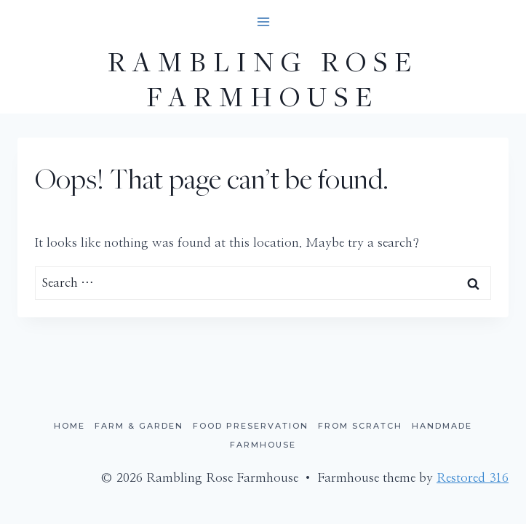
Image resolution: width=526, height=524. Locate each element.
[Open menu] (263, 21)
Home (69, 426)
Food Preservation (250, 426)
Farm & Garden (139, 426)
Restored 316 (473, 478)
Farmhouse (263, 445)
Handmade (442, 426)
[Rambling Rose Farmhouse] (263, 79)
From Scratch (360, 426)
